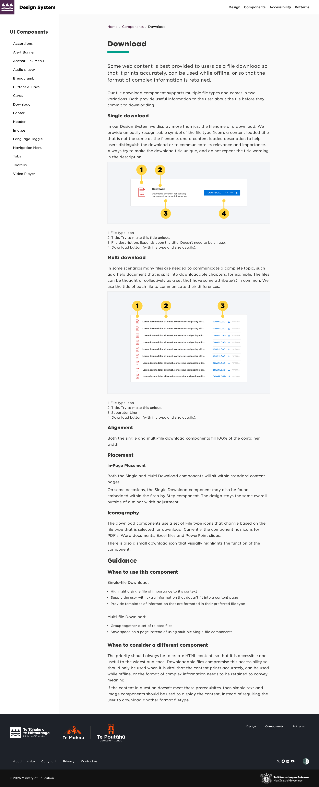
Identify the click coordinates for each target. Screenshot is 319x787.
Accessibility (280, 7)
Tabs (17, 156)
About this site (24, 761)
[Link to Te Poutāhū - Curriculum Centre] (111, 733)
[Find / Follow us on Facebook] (283, 761)
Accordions (23, 44)
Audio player (24, 70)
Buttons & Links (26, 87)
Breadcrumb (23, 78)
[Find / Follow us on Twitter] (278, 761)
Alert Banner (24, 52)
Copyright (49, 761)
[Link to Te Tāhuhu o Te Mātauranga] (33, 733)
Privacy (68, 761)
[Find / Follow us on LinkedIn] (287, 761)
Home (112, 27)
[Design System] (7, 7)
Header (19, 122)
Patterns (302, 7)
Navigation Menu (27, 148)
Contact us (89, 761)
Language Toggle (28, 139)
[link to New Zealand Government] (284, 778)
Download (22, 104)
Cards (18, 96)
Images (19, 130)
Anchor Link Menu (28, 61)
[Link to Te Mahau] (77, 733)
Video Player (24, 174)
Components (254, 7)
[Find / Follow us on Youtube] (293, 761)
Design (234, 7)
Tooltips (20, 165)
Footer (19, 113)
